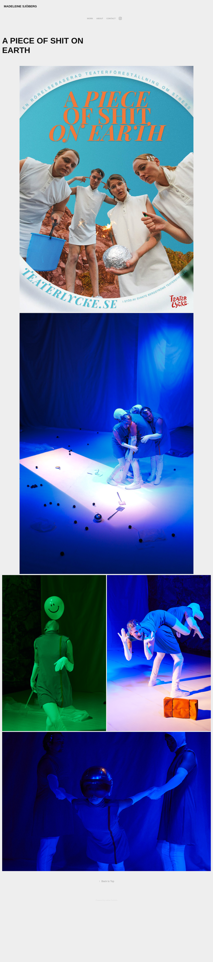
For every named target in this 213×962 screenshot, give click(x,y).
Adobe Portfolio (111, 900)
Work (90, 18)
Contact (111, 18)
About (99, 18)
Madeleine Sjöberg (20, 6)
